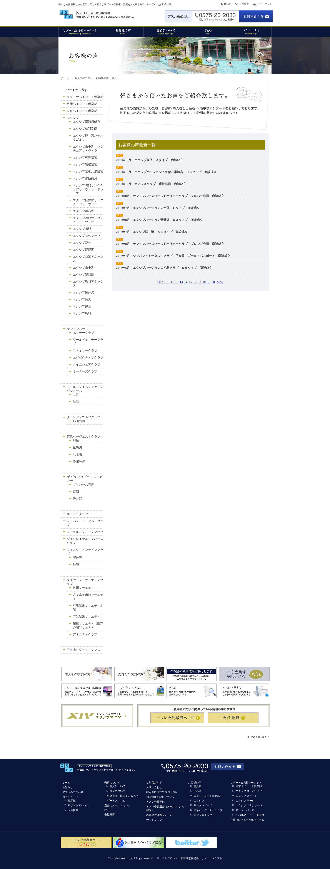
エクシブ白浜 (82, 299)
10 (167, 282)
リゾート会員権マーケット (246, 782)
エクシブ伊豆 (82, 306)
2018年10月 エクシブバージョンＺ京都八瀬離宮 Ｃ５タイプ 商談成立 (166, 172)
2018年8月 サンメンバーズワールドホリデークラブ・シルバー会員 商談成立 (170, 196)
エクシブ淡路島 (83, 274)
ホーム (66, 782)
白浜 (76, 394)
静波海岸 (79, 461)
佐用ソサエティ (83, 587)
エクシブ (73, 118)
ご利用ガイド (154, 782)
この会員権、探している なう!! (122, 795)
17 (199, 282)
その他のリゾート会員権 (250, 815)
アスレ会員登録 (155, 801)
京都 (76, 491)
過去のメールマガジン (117, 805)
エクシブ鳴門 (82, 229)
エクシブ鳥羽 (82, 313)
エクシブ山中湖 (83, 267)
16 (195, 282)
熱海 (76, 401)
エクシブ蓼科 (82, 242)
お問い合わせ (154, 787)
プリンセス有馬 (83, 484)
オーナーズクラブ (85, 371)
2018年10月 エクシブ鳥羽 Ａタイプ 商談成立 (149, 160)
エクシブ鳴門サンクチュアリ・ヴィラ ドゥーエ (88, 189)
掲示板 (72, 800)
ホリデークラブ (83, 332)
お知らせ (67, 787)
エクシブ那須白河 (85, 178)
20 (213, 282)
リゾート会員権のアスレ (78, 78)
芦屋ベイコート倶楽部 (82, 104)
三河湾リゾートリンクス (83, 650)
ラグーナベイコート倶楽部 (85, 97)
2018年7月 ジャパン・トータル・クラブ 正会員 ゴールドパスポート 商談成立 (173, 256)
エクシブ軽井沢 (83, 292)
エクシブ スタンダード (249, 805)
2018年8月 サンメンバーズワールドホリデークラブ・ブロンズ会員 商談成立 (170, 244)
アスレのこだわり (72, 792)
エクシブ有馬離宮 (85, 157)
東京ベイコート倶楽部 (82, 111)
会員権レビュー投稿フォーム (247, 819)
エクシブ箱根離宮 (85, 164)
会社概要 (244, 4)
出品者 (198, 791)
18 (204, 282)
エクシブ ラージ (245, 800)
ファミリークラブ (85, 350)
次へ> (220, 282)
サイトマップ (264, 4)
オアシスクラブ (77, 514)
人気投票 (73, 810)
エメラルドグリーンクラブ (85, 532)
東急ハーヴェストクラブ (83, 436)
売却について (117, 791)
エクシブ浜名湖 (83, 211)
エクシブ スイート (246, 795)
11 (172, 282)
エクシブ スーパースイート (252, 791)
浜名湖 (77, 454)
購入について (117, 786)
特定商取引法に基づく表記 (162, 792)
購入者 (198, 786)
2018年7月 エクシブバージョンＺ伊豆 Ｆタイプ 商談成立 (158, 208)
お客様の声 (102, 78)
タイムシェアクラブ (86, 364)
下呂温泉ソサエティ (86, 616)
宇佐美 (77, 557)
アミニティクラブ (85, 634)
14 (185, 282)
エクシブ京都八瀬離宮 (88, 171)
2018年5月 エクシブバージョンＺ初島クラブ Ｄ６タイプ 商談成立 (164, 267)
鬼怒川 (77, 447)
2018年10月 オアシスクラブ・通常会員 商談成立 (151, 184)
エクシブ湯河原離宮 (86, 121)
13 (181, 282)
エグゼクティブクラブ (88, 357)
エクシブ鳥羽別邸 (85, 128)
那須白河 (79, 421)
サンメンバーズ (77, 328)
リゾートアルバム (78, 805)
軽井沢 (77, 498)
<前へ (161, 282)
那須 (76, 440)
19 (208, 282)
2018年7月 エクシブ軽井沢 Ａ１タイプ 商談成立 (152, 232)
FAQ (106, 810)
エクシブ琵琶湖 (83, 249)
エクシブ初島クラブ (86, 235)
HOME (227, 4)
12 (176, 282)
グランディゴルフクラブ (83, 417)
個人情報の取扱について (160, 796)
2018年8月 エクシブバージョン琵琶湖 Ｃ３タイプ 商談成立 (159, 220)
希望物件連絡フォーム (159, 815)
